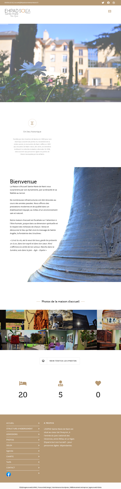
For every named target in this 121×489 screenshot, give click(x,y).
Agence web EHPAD (30, 487)
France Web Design (44, 487)
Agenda (9, 451)
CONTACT (10, 467)
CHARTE (10, 456)
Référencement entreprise (79, 487)
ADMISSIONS (11, 434)
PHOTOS (10, 440)
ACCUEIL (10, 423)
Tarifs (8, 462)
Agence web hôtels (95, 487)
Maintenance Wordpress (60, 487)
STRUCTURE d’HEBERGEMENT (19, 428)
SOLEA (9, 445)
